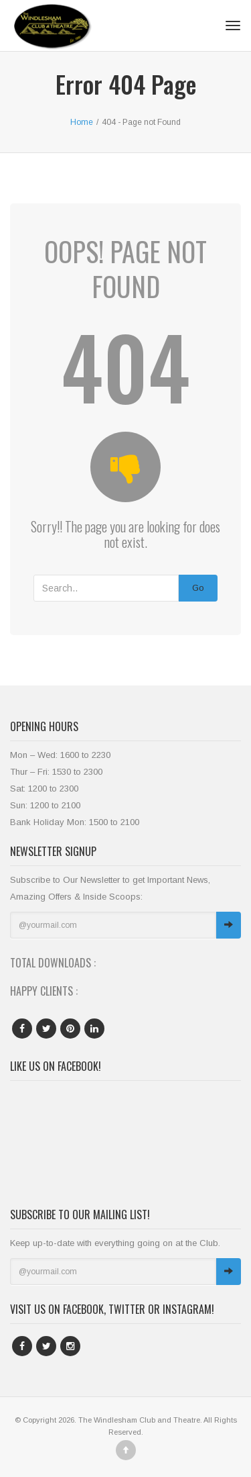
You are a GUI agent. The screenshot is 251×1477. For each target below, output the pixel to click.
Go (198, 588)
